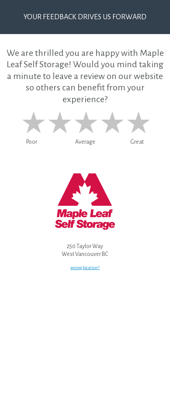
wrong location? (85, 267)
